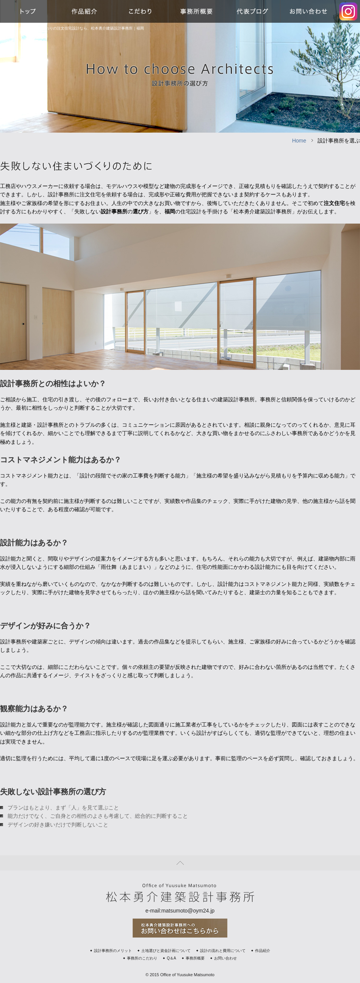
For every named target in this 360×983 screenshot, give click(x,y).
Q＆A (171, 958)
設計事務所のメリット (113, 951)
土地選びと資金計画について (166, 951)
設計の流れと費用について (223, 951)
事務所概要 (195, 958)
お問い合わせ (225, 958)
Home (299, 141)
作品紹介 (262, 951)
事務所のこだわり (142, 958)
